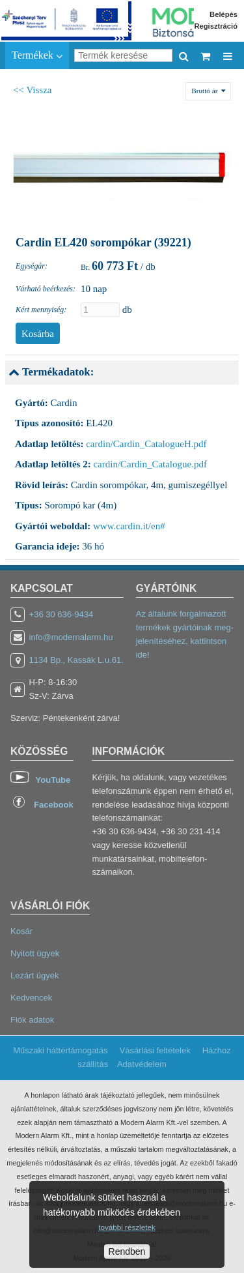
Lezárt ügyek (34, 975)
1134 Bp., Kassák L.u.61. (76, 660)
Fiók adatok (32, 1020)
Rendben (127, 1251)
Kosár (21, 931)
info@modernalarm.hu (71, 637)
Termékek (37, 55)
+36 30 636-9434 (61, 614)
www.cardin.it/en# (129, 526)
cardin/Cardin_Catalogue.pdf (150, 464)
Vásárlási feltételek (155, 1050)
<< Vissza (32, 90)
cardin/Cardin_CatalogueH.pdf (146, 444)
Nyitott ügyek (34, 953)
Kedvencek (31, 997)
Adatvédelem (142, 1064)
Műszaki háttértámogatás (60, 1050)
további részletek (126, 1227)
